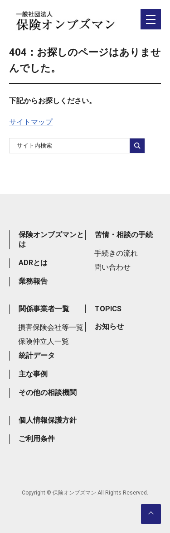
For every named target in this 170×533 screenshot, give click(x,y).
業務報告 (33, 281)
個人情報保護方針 (48, 420)
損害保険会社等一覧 (50, 327)
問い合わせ (112, 267)
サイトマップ (31, 122)
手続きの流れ (116, 253)
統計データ (37, 355)
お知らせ (109, 326)
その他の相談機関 (48, 392)
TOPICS (108, 309)
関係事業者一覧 (44, 309)
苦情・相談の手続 (124, 234)
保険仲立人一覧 (43, 341)
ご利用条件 (37, 438)
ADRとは (33, 262)
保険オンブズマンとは (51, 239)
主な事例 (33, 374)
